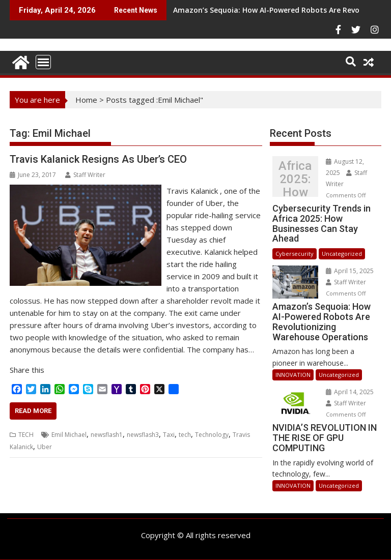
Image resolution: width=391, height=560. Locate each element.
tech (185, 434)
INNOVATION (293, 374)
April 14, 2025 (350, 392)
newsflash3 (143, 434)
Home (86, 100)
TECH (26, 434)
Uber (44, 447)
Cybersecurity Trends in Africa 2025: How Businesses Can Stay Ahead (295, 179)
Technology (212, 434)
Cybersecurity (294, 253)
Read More (33, 411)
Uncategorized (342, 253)
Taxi (169, 434)
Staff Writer (85, 174)
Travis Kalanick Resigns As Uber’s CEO (98, 159)
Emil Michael (69, 434)
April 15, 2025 (350, 271)
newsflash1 (107, 434)
